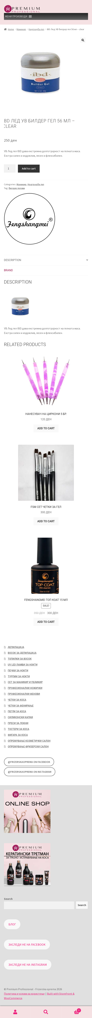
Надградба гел (36, 29)
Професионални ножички (25, 688)
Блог (12, 924)
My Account (15, 1012)
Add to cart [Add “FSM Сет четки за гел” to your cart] (46, 521)
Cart (71, 1010)
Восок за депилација (22, 653)
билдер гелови (17, 188)
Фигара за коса (18, 735)
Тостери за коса (18, 729)
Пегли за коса (17, 711)
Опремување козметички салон (29, 740)
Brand (8, 270)
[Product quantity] (10, 169)
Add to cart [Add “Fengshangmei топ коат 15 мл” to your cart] (46, 622)
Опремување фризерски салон (28, 746)
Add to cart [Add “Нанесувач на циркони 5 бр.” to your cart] (46, 428)
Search (8, 898)
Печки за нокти (18, 670)
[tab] (46, 260)
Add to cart (29, 168)
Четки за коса (17, 699)
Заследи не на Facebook (26, 945)
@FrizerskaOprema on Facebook (29, 762)
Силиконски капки (20, 717)
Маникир (21, 29)
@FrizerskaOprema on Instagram (29, 771)
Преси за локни (18, 723)
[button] (16, 16)
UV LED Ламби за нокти (22, 664)
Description (12, 260)
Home (11, 29)
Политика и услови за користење (24, 993)
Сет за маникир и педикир (25, 682)
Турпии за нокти (19, 676)
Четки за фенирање (20, 705)
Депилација (16, 647)
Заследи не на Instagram (27, 965)
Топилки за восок (20, 658)
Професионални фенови (24, 694)
